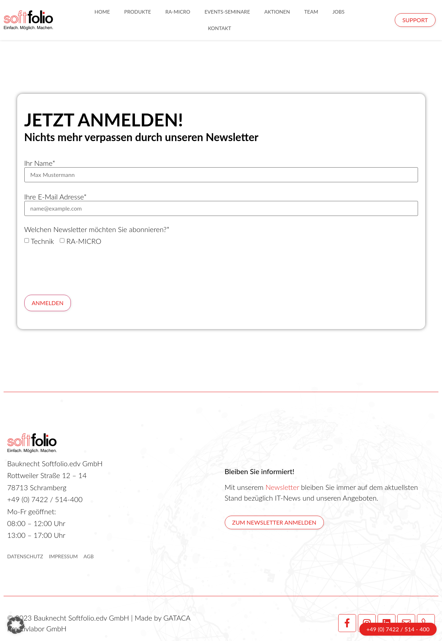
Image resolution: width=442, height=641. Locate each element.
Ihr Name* (39, 163)
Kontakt (219, 28)
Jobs (338, 12)
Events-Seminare (227, 12)
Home (102, 12)
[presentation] (78, 270)
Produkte (137, 12)
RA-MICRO (84, 241)
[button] (15, 625)
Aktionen (277, 12)
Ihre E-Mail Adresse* (55, 196)
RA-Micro (177, 12)
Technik (42, 241)
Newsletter (282, 487)
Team (311, 12)
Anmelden (48, 302)
